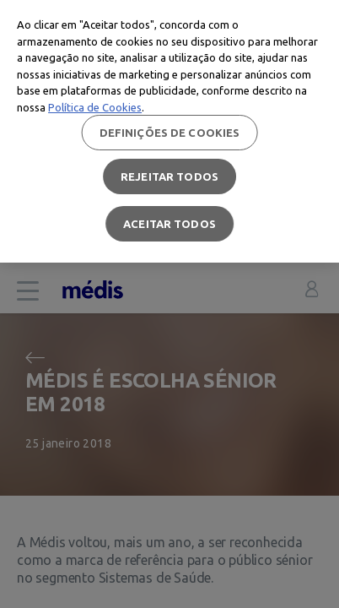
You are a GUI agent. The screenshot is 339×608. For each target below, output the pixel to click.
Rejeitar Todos (169, 176)
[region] (169, 131)
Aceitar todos (169, 224)
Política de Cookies (95, 107)
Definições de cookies (170, 132)
